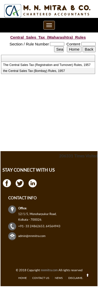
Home (30, 277)
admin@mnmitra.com (36, 230)
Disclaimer (69, 277)
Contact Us (43, 277)
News (56, 277)
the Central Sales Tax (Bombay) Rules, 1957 (34, 71)
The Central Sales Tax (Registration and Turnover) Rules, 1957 (47, 65)
